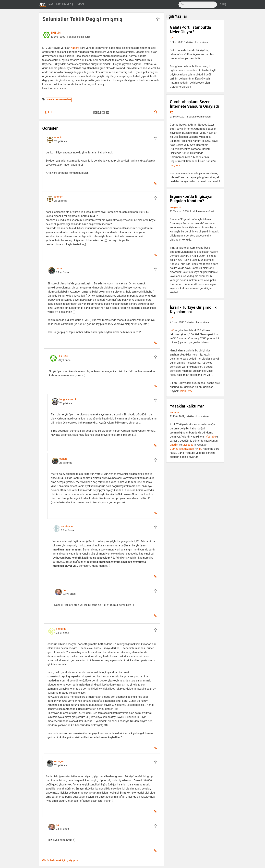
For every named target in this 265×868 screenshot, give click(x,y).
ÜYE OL (80, 4)
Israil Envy (186, 391)
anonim (58, 137)
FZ (64, 589)
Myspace (187, 444)
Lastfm (174, 444)
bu (200, 448)
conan (59, 268)
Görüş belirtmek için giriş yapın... (61, 860)
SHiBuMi (56, 32)
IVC (172, 330)
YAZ (51, 4)
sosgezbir (176, 207)
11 (48, 112)
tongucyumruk (68, 399)
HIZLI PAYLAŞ (64, 4)
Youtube (211, 436)
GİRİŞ (223, 4)
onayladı (175, 165)
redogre (59, 761)
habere (75, 47)
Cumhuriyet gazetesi (182, 448)
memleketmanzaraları (59, 99)
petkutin (61, 628)
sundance (67, 526)
